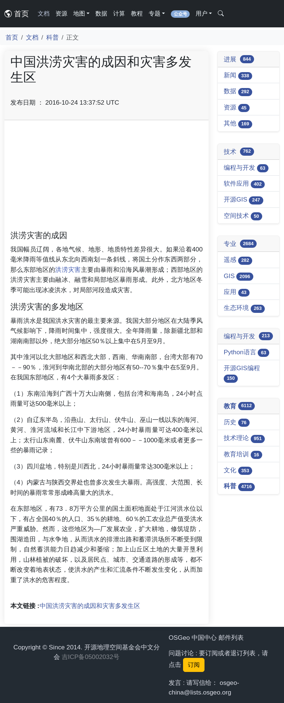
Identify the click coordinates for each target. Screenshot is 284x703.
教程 (137, 13)
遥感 (238, 260)
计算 (119, 13)
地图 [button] (79, 13)
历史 (237, 422)
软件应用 (244, 184)
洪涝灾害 (68, 269)
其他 (238, 123)
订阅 (194, 665)
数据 (101, 13)
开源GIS (243, 200)
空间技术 (243, 216)
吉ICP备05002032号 (90, 656)
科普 (52, 37)
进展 (239, 59)
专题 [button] (154, 13)
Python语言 (246, 352)
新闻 (238, 75)
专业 (240, 244)
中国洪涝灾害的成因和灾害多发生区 (90, 605)
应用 (237, 292)
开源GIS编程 (242, 373)
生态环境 (244, 308)
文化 (238, 470)
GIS (238, 276)
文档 (44, 13)
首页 (16, 14)
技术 (239, 152)
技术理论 (244, 438)
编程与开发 (246, 168)
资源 (61, 13)
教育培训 (243, 454)
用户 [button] (201, 13)
